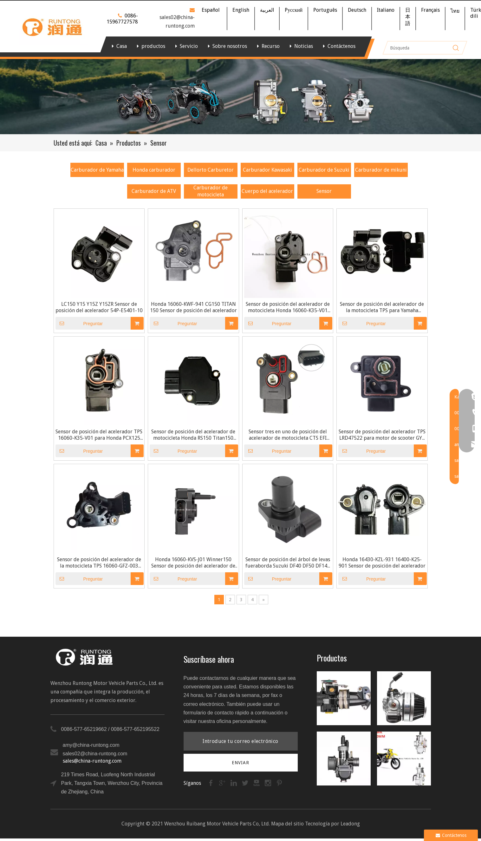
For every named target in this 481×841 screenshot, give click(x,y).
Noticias (303, 46)
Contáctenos (341, 46)
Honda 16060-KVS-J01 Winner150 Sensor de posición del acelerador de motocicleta (193, 562)
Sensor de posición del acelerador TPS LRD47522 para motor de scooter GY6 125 (382, 435)
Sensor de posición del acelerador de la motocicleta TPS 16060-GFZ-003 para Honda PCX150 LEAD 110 (99, 562)
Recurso (271, 46)
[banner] (240, 96)
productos (153, 46)
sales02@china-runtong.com (95, 753)
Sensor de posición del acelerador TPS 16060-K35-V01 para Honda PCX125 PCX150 (98, 435)
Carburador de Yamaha (97, 170)
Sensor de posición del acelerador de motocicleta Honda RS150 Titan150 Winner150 (193, 435)
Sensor (324, 191)
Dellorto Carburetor (210, 170)
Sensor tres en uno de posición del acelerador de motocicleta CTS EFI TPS (288, 435)
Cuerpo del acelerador (267, 191)
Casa (121, 46)
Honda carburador (154, 170)
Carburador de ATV (154, 191)
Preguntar (79, 323)
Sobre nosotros (229, 46)
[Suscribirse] (240, 762)
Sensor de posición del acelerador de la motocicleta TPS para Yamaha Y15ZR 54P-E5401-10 (382, 307)
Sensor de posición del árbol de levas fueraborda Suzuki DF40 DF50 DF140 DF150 (287, 562)
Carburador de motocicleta (210, 191)
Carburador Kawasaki (267, 170)
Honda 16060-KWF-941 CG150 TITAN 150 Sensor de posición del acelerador (193, 307)
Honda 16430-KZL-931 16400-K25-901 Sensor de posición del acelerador (382, 562)
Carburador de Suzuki (324, 170)
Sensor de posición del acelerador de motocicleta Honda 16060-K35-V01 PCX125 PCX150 (288, 307)
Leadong (350, 824)
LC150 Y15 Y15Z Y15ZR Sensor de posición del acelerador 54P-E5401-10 (99, 307)
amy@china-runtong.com (91, 745)
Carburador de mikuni (381, 170)
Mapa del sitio (287, 824)
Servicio (189, 46)
